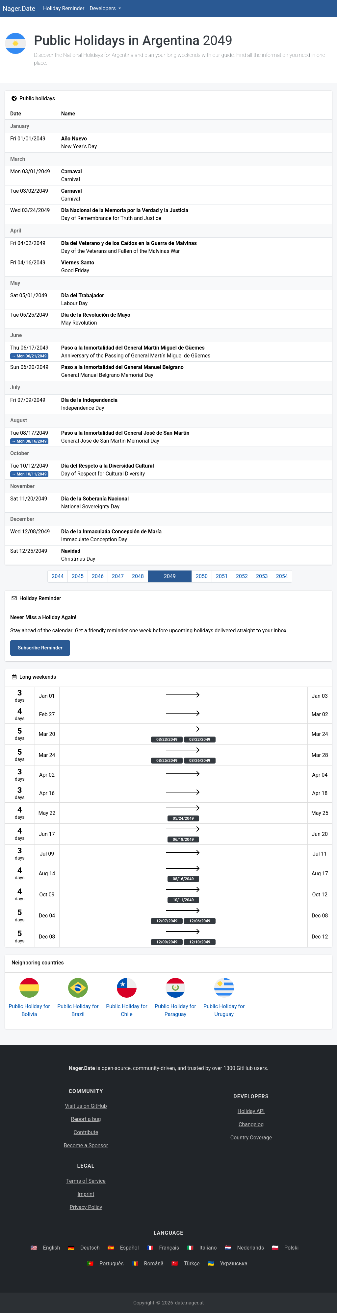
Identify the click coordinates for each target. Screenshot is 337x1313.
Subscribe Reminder (40, 648)
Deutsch (89, 1248)
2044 (58, 576)
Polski (291, 1248)
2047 (118, 576)
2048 (138, 576)
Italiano (208, 1248)
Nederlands (250, 1248)
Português (111, 1263)
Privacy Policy (86, 1207)
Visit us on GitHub (86, 1106)
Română (154, 1263)
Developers (103, 8)
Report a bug (86, 1119)
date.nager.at (189, 1303)
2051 (222, 576)
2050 (202, 576)
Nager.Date (19, 8)
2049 (170, 576)
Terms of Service (86, 1181)
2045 (78, 576)
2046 (98, 576)
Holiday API (251, 1111)
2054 (282, 576)
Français (169, 1248)
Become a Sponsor (86, 1145)
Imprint (86, 1194)
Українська (233, 1263)
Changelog (251, 1124)
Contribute (86, 1132)
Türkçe (192, 1263)
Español (129, 1248)
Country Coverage (251, 1137)
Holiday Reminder (64, 8)
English (51, 1248)
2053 (262, 576)
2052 (242, 576)
